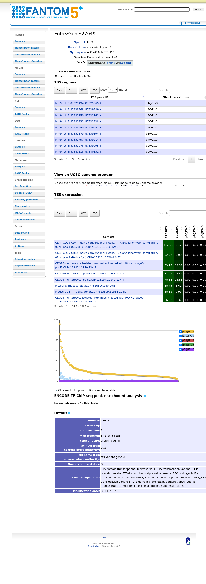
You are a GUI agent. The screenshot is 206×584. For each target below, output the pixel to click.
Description (76, 47)
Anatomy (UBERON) (26, 199)
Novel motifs (22, 206)
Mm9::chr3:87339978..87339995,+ (78, 145)
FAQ (104, 537)
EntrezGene (193, 23)
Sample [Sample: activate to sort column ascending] (108, 236)
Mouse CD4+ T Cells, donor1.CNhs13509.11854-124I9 (90, 291)
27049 (111, 62)
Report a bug (94, 546)
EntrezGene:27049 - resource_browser (44, 9)
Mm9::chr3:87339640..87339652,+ (78, 127)
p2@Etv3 (188, 335)
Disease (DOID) (24, 193)
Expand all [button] (21, 272)
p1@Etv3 (188, 331)
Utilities (19, 246)
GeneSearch (125, 9)
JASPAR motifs (23, 213)
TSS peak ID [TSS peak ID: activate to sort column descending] (99, 97)
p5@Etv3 (188, 349)
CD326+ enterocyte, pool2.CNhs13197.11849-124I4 (89, 279)
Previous (178, 159)
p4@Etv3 (188, 344)
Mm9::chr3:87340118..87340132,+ (78, 151)
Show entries (114, 89)
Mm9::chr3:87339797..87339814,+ (78, 139)
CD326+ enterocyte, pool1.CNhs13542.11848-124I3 (89, 273)
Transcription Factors (27, 48)
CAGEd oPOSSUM (25, 220)
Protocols (20, 239)
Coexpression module (27, 55)
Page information (25, 266)
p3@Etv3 (188, 340)
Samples (20, 41)
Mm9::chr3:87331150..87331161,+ (78, 115)
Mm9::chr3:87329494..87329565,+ (78, 103)
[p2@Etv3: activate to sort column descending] (178, 228)
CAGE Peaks (22, 114)
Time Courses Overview (28, 61)
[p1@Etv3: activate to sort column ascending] (168, 228)
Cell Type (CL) (23, 186)
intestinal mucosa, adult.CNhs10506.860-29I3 (85, 285)
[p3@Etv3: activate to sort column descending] (187, 228)
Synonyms (77, 52)
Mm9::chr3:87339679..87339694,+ (78, 133)
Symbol (79, 42)
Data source (22, 233)
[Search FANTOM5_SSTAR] (162, 9)
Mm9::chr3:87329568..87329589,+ (78, 109)
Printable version (25, 259)
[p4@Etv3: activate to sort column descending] (195, 228)
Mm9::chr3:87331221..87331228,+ (78, 121)
